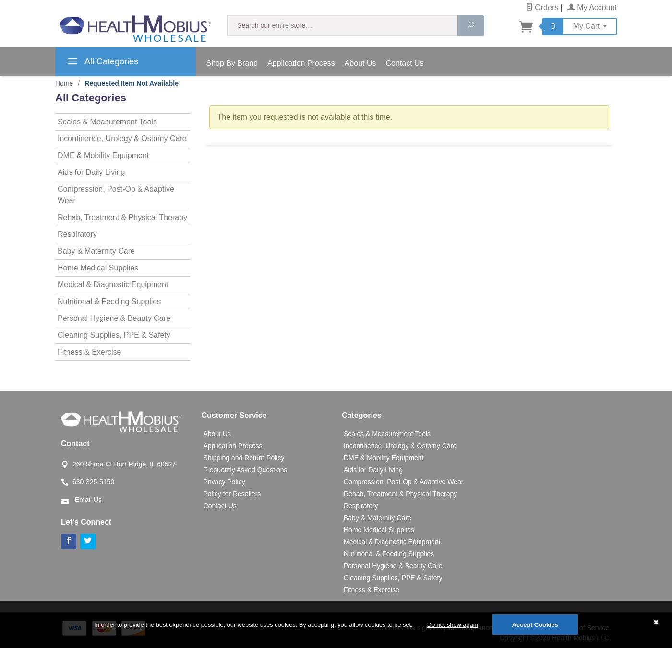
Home (64, 83)
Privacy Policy (224, 482)
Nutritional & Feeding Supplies (109, 301)
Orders (542, 7)
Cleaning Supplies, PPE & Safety (114, 335)
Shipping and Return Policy (244, 458)
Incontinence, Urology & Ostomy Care (122, 138)
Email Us (88, 499)
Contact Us (404, 63)
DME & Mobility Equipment (103, 155)
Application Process (301, 63)
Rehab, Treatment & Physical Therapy (122, 217)
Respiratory (77, 234)
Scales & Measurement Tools (107, 122)
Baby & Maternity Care (96, 251)
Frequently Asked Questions (246, 470)
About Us (360, 63)
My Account (592, 7)
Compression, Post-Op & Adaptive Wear (116, 195)
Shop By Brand (232, 63)
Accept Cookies (535, 624)
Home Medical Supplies (98, 268)
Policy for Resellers (232, 494)
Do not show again (452, 624)
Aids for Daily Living (91, 172)
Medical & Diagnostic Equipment (113, 285)
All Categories (101, 63)
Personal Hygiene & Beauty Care (114, 318)
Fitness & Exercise (89, 352)
